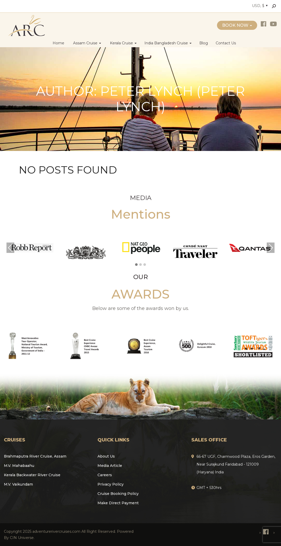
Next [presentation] (271, 247)
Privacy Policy (110, 484)
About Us (106, 456)
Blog (203, 43)
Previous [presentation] (10, 247)
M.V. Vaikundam (18, 484)
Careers (104, 475)
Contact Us (226, 43)
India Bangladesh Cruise (168, 43)
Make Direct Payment (118, 503)
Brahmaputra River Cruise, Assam (35, 456)
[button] (136, 264)
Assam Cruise (86, 43)
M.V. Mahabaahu (19, 465)
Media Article (109, 465)
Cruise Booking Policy (118, 493)
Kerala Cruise (123, 43)
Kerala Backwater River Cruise (32, 475)
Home (58, 43)
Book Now (237, 25)
